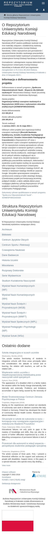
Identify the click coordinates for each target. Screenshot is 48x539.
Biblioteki (6, 234)
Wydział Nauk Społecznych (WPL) (19, 321)
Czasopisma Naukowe (13, 250)
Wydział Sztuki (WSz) (13, 336)
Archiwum (7, 229)
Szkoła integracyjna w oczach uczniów (20, 352)
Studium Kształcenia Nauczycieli (18, 280)
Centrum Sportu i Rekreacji (16, 245)
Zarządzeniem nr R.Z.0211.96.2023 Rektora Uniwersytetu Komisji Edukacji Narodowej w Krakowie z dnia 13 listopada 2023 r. (24, 72)
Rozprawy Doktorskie (13, 270)
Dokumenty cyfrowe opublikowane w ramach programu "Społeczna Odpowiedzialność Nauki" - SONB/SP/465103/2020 (24, 195)
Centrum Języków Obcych (15, 240)
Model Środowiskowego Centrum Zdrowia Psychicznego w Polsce (22, 398)
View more (6, 465)
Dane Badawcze (10, 255)
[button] (37, 9)
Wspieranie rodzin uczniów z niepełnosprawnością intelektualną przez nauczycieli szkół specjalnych (21, 374)
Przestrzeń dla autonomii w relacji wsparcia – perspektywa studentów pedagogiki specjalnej (24, 444)
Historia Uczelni (10, 260)
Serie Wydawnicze (11, 275)
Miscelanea (8, 265)
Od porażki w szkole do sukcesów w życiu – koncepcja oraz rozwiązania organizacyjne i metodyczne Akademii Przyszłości (23, 421)
